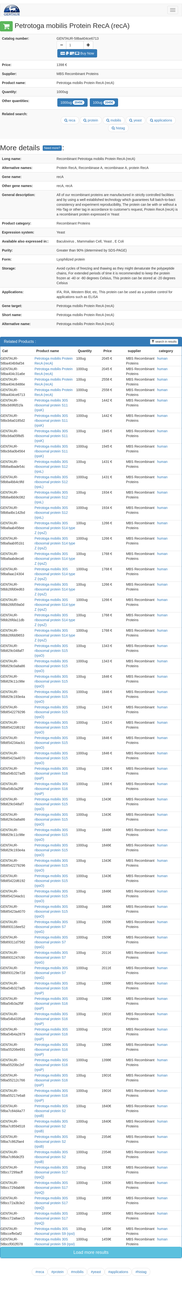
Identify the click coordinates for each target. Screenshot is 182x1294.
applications (161, 120)
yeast (135, 120)
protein (90, 120)
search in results (164, 341)
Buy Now (77, 53)
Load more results (91, 1252)
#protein (57, 1272)
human (162, 358)
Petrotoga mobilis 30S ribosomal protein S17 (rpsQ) (51, 1172)
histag (118, 128)
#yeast (96, 1272)
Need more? (52, 148)
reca (69, 120)
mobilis (113, 120)
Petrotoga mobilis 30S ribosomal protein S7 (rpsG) (51, 927)
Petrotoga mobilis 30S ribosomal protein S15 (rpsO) (51, 650)
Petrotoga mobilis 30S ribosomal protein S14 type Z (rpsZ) (54, 528)
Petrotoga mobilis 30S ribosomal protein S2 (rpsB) (51, 1111)
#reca (39, 1272)
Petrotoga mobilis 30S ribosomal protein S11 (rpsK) (51, 405)
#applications (118, 1272)
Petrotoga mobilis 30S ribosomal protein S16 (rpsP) (51, 773)
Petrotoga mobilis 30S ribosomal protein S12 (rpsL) (51, 466)
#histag (140, 1272)
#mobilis (77, 1272)
